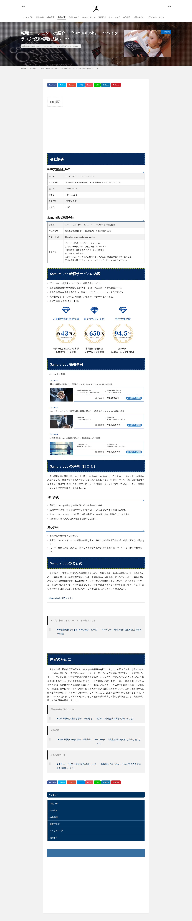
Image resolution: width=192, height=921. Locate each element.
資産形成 (102, 17)
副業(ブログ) (74, 17)
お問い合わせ (138, 17)
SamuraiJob (35, 46)
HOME (23, 68)
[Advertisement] (96, 127)
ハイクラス (54, 46)
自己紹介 (126, 17)
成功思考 (50, 17)
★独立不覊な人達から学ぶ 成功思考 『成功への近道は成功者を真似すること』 (95, 718)
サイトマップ (114, 17)
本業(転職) (61, 17)
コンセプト (28, 17)
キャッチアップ (88, 17)
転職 (70, 46)
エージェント (45, 46)
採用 (66, 46)
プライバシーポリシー (157, 17)
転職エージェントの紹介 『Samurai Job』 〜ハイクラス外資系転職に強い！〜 (69, 68)
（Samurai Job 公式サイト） (60, 598)
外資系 (61, 46)
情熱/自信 (40, 17)
